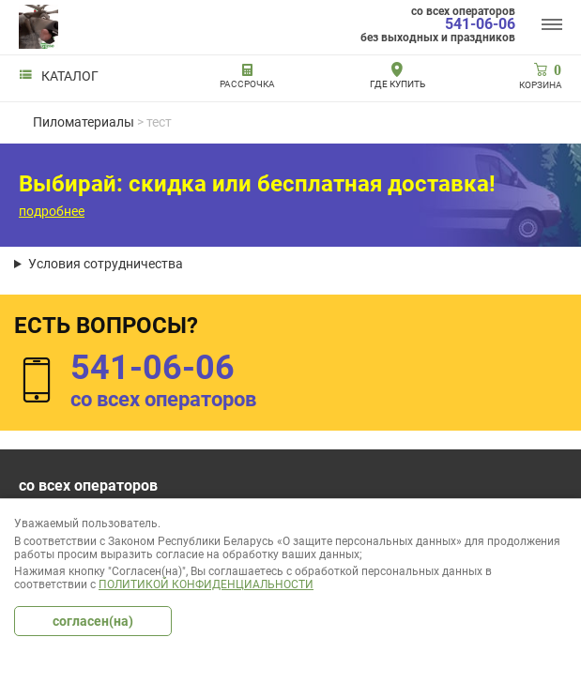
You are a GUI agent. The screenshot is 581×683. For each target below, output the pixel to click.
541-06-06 (480, 24)
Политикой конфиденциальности (206, 584)
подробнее (51, 211)
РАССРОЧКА (247, 84)
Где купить (397, 84)
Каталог (59, 75)
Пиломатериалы (83, 121)
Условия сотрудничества (105, 263)
